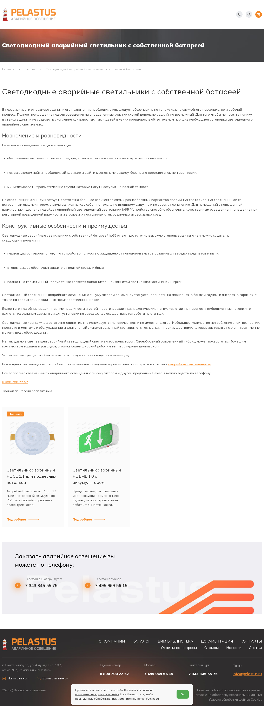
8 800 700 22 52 (15, 382)
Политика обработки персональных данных (229, 690)
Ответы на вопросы (179, 647)
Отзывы (211, 647)
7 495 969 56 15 (111, 585)
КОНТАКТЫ (251, 641)
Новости (234, 647)
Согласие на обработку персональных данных (227, 695)
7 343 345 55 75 (41, 585)
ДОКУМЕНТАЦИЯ (217, 641)
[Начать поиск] (249, 14)
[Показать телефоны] (239, 14)
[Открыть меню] (258, 14)
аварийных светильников (189, 364)
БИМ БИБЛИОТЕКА (175, 641)
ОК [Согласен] (183, 694)
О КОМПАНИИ (112, 641)
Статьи (255, 647)
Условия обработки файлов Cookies (235, 699)
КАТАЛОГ (141, 641)
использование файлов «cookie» (97, 694)
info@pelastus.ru (247, 673)
